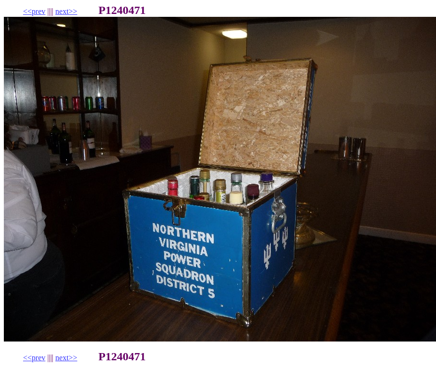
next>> (66, 11)
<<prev (34, 11)
